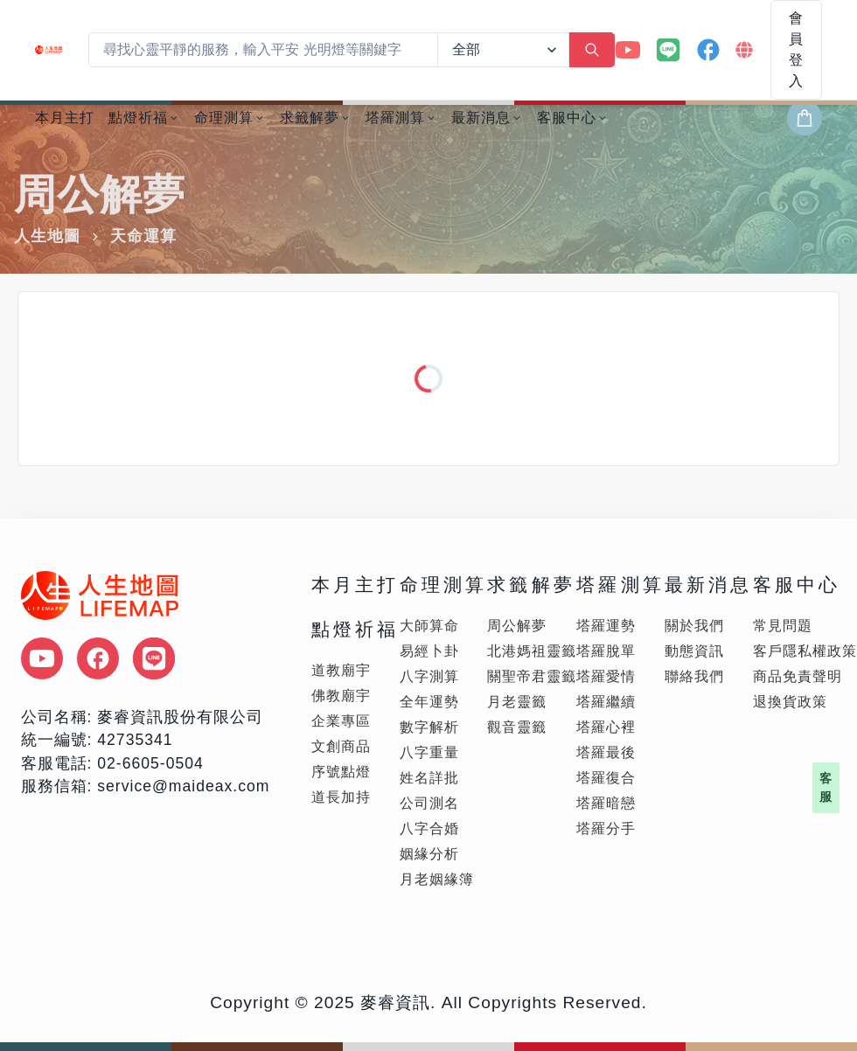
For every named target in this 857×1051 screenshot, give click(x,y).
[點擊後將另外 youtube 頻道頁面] (42, 658)
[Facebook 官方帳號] (708, 50)
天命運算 (143, 236)
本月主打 (64, 117)
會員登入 (796, 49)
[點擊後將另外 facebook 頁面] (98, 658)
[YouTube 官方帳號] (628, 50)
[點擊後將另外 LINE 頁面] (154, 658)
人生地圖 (47, 236)
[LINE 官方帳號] (668, 50)
